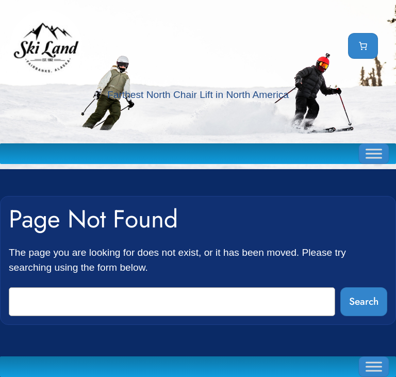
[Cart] (363, 46)
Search (363, 301)
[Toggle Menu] (373, 153)
